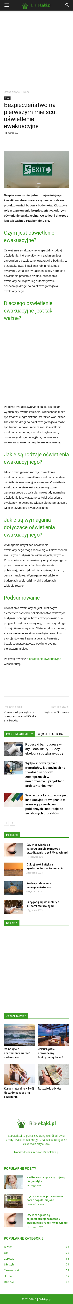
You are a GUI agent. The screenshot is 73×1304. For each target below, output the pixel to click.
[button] (67, 5)
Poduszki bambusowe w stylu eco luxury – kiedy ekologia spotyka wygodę (44, 748)
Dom (26, 92)
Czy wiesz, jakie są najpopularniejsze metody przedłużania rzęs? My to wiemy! (47, 848)
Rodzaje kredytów (49, 1088)
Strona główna (12, 92)
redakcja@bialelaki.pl (46, 1152)
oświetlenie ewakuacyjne (45, 658)
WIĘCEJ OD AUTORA (50, 734)
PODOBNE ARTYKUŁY (19, 734)
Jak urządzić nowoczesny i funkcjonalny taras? (50, 1053)
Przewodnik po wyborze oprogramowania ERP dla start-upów (20, 716)
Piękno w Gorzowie (57, 712)
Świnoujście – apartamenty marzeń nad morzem (17, 1053)
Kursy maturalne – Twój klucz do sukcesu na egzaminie (19, 1092)
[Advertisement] (36, 49)
